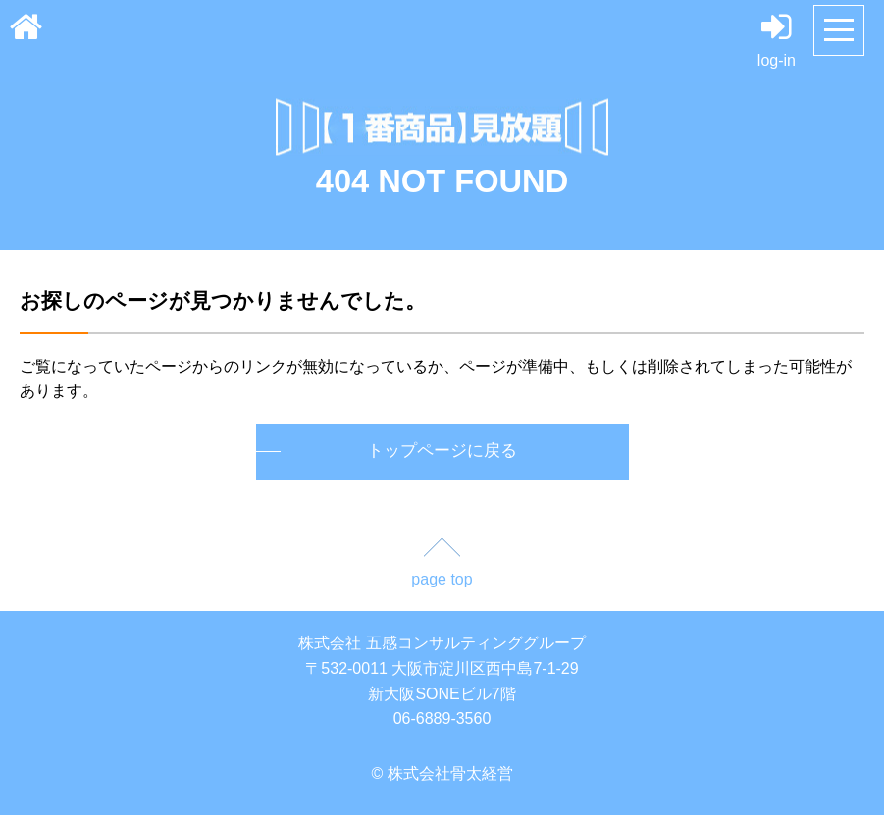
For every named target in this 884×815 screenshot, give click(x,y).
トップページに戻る (442, 450)
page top (441, 579)
